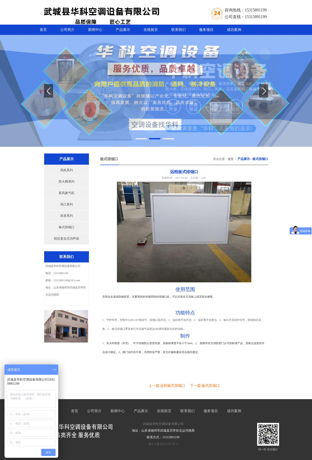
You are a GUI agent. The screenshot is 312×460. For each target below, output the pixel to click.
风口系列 (66, 204)
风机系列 (66, 170)
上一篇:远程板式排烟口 (166, 386)
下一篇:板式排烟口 (204, 386)
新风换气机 (66, 193)
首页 (43, 30)
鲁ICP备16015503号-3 (163, 444)
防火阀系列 (66, 181)
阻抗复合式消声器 (66, 238)
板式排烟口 (66, 227)
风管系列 (66, 215)
